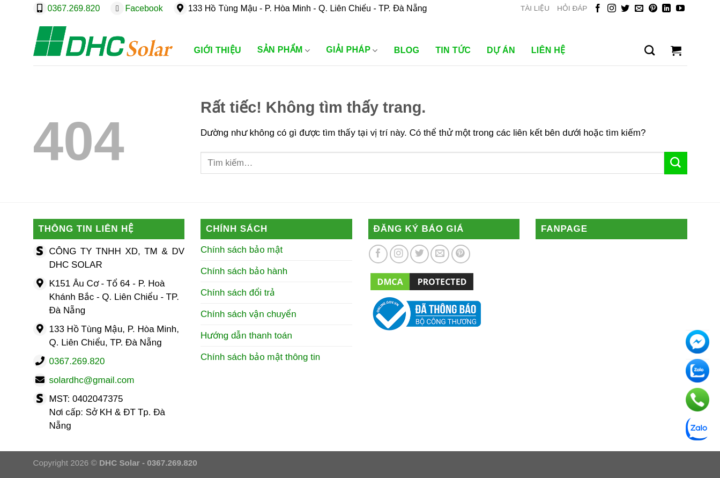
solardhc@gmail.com (92, 380)
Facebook (143, 8)
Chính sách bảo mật (242, 250)
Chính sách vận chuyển (248, 314)
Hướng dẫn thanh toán (246, 335)
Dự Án (501, 50)
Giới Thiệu (217, 50)
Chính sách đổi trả (238, 293)
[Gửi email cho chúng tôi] (639, 8)
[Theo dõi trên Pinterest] (653, 8)
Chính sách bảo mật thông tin (260, 357)
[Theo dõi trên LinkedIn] (666, 8)
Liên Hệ (548, 50)
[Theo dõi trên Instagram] (611, 8)
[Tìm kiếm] (649, 50)
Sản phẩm (283, 50)
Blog (407, 50)
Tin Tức (453, 50)
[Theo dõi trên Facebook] (597, 8)
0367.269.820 (74, 8)
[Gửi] (675, 163)
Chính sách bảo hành (244, 271)
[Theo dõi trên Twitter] (625, 8)
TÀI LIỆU (535, 8)
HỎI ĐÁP (572, 8)
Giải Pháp (352, 50)
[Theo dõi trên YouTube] (680, 8)
